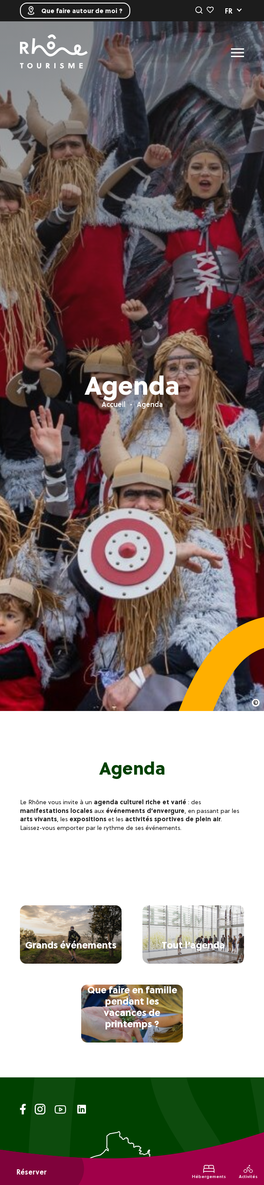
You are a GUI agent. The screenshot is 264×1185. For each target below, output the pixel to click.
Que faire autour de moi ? (75, 10)
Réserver (31, 1172)
